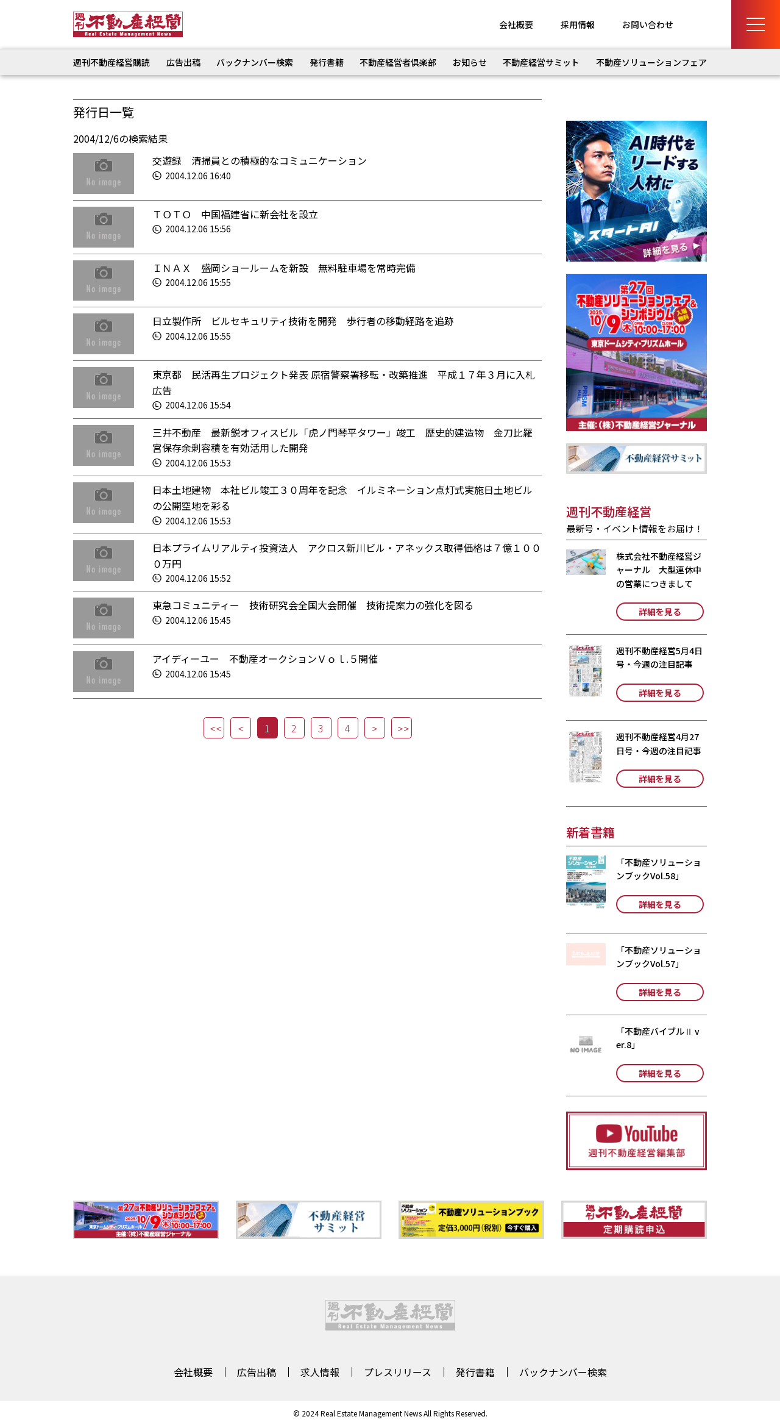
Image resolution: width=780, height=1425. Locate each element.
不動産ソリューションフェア (651, 62)
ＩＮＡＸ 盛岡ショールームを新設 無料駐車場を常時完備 (284, 267)
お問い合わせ (647, 24)
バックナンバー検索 (254, 62)
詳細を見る (660, 611)
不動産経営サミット (541, 62)
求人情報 (319, 1372)
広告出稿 (183, 62)
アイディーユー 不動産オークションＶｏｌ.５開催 (265, 658)
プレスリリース (397, 1372)
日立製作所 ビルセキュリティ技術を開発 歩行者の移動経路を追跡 (303, 320)
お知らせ (470, 62)
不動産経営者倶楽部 (398, 62)
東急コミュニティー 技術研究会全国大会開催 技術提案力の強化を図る (312, 605)
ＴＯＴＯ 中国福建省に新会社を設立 (235, 214)
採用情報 (578, 24)
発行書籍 (327, 62)
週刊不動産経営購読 (111, 62)
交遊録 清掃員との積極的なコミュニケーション (259, 160)
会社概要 (516, 24)
